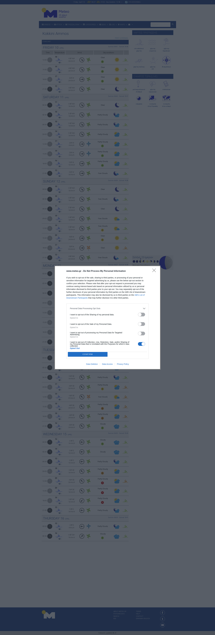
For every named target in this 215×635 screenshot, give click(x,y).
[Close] (155, 271)
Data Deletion (92, 364)
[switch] (141, 314)
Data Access (107, 364)
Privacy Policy (123, 364)
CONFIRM (88, 354)
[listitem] (107, 308)
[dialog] (107, 317)
